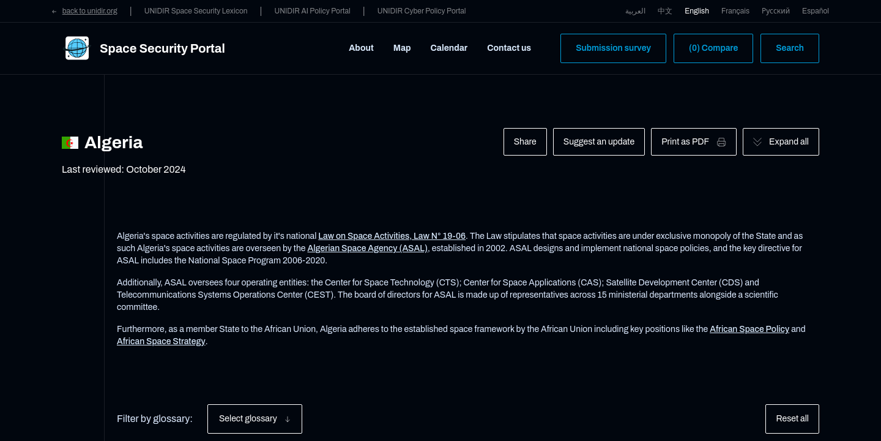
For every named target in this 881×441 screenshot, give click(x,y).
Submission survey (613, 48)
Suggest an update (598, 141)
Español (815, 11)
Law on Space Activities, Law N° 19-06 (392, 236)
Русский (776, 11)
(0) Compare (713, 48)
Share (525, 141)
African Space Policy (749, 329)
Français (735, 11)
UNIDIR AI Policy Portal (312, 11)
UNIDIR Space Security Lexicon (196, 11)
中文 (665, 11)
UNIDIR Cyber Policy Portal (421, 11)
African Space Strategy (161, 341)
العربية (635, 11)
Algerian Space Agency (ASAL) (367, 248)
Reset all (792, 418)
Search (790, 48)
